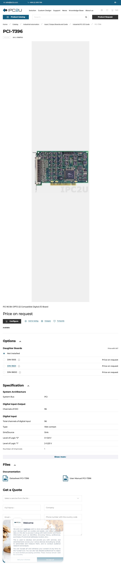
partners (27, 529)
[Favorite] (59, 315)
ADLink (6, 37)
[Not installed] (60, 347)
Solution (32, 10)
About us (89, 10)
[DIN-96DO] (60, 366)
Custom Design (44, 10)
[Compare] (46, 315)
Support (56, 10)
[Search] (86, 17)
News (64, 10)
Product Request (105, 17)
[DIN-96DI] (60, 359)
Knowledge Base (76, 10)
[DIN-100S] (60, 353)
